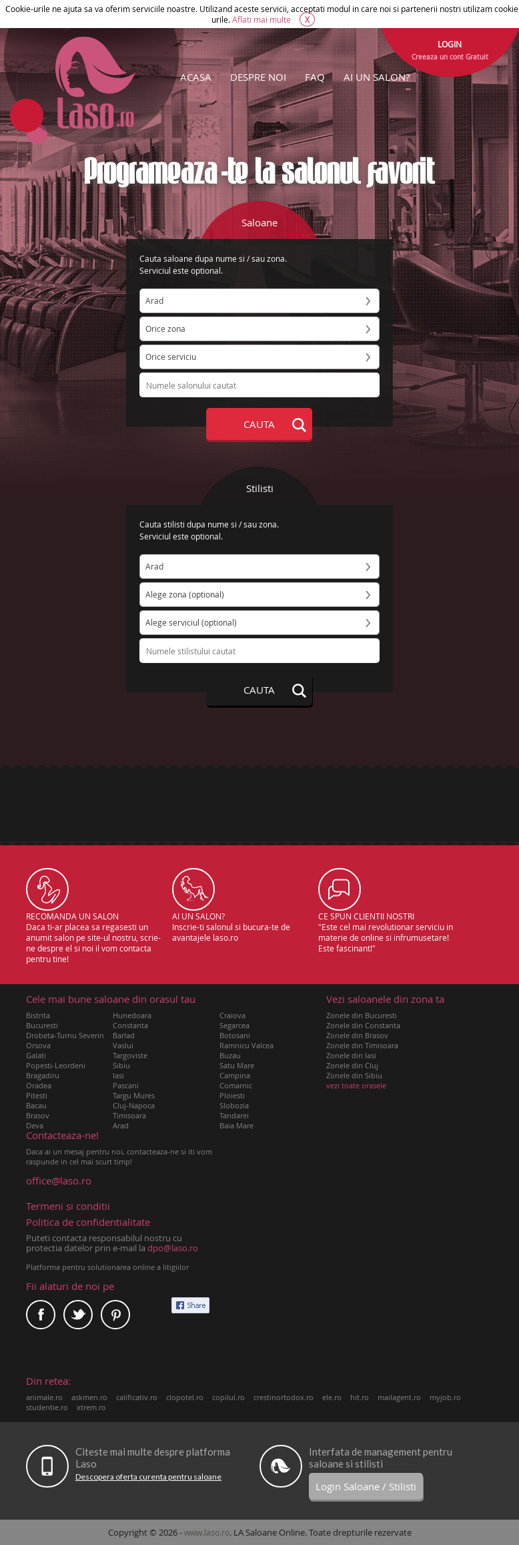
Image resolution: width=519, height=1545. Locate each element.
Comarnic (235, 1085)
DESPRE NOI (258, 76)
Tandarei (234, 1115)
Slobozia (234, 1105)
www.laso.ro (206, 1532)
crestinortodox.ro (283, 1397)
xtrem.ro (91, 1407)
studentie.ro (47, 1407)
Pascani (126, 1085)
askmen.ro (89, 1397)
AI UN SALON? (377, 76)
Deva (34, 1125)
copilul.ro (228, 1397)
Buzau (230, 1055)
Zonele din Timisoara (362, 1045)
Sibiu (121, 1065)
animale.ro (44, 1397)
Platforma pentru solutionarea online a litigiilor (107, 1267)
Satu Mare (236, 1065)
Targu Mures (134, 1095)
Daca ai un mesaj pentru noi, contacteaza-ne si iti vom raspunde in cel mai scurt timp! (119, 1148)
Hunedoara (132, 1015)
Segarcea (234, 1025)
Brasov (37, 1115)
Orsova (38, 1045)
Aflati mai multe (261, 19)
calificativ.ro (136, 1397)
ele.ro (332, 1397)
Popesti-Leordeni (55, 1065)
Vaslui (123, 1045)
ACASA (195, 76)
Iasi (118, 1075)
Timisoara (129, 1115)
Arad (121, 1125)
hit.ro (359, 1397)
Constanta (130, 1025)
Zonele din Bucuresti (361, 1015)
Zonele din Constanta (363, 1025)
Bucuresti (42, 1025)
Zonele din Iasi (351, 1055)
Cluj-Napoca (134, 1105)
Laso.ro (95, 83)
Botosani (234, 1035)
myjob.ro (445, 1397)
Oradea (38, 1085)
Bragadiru (42, 1075)
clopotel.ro (184, 1397)
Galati (36, 1055)
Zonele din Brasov (357, 1035)
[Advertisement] (259, 809)
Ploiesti (232, 1095)
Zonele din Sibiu (354, 1075)
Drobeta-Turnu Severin (65, 1035)
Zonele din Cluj (352, 1065)
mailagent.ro (399, 1397)
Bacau (36, 1105)
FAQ (315, 76)
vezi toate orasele (356, 1085)
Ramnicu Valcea (246, 1045)
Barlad (124, 1035)
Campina (234, 1075)
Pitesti (36, 1095)
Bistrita (38, 1015)
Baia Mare (236, 1125)
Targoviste (130, 1055)
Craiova (232, 1015)
